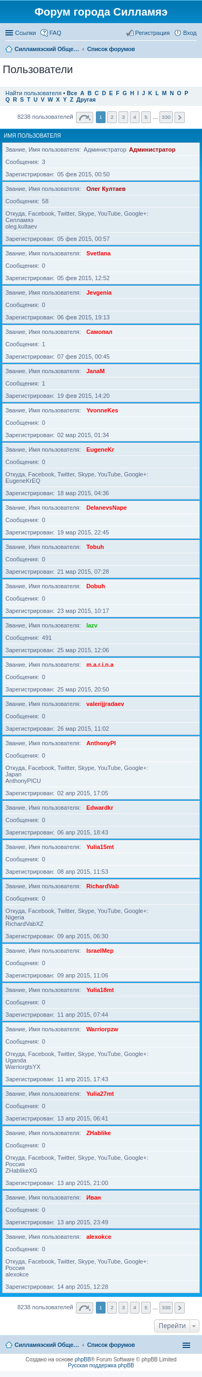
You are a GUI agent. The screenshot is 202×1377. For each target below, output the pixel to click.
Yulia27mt (100, 1093)
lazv (91, 625)
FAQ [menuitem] (55, 33)
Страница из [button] (84, 117)
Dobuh (95, 586)
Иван (93, 1197)
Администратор (152, 149)
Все (72, 93)
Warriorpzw (102, 1029)
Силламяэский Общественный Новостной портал (47, 1345)
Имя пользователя (32, 136)
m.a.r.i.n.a (100, 664)
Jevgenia (99, 292)
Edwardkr (99, 807)
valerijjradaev (105, 704)
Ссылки (25, 33)
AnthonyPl (101, 743)
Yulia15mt (100, 847)
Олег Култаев (106, 188)
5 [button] (146, 117)
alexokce (98, 1236)
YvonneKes (102, 410)
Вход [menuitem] (190, 33)
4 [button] (134, 117)
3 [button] (123, 117)
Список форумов (111, 1345)
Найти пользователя (33, 93)
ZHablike (98, 1133)
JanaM (95, 371)
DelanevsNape (106, 507)
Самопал (99, 332)
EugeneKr (100, 449)
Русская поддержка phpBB (101, 1365)
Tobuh (95, 547)
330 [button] (166, 117)
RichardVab (102, 886)
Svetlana (98, 253)
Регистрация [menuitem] (152, 33)
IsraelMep (100, 950)
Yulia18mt (100, 990)
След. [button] (180, 117)
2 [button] (112, 117)
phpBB (83, 1359)
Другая (86, 100)
